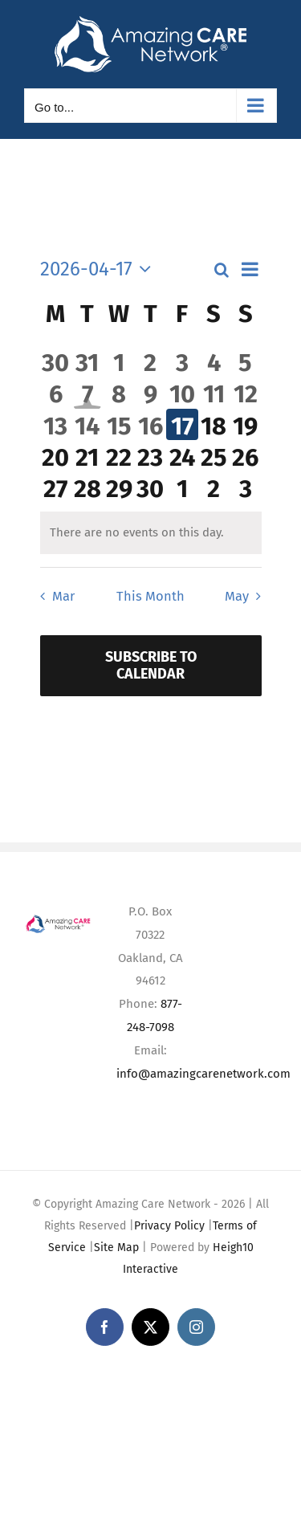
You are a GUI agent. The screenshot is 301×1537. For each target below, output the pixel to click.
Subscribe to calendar (151, 666)
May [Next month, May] (237, 596)
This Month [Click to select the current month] (150, 596)
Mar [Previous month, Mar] (63, 596)
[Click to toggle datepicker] (99, 269)
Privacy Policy (169, 1226)
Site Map (116, 1247)
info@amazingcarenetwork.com (203, 1073)
